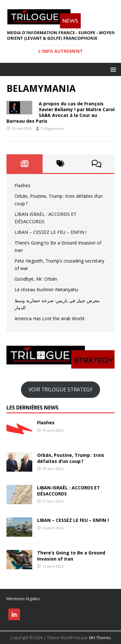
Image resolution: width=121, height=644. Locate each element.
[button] (112, 69)
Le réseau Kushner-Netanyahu (46, 289)
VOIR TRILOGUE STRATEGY (60, 389)
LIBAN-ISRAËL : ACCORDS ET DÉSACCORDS (68, 490)
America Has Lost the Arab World (49, 318)
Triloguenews (52, 128)
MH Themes (100, 637)
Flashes (22, 185)
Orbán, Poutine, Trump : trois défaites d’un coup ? (70, 458)
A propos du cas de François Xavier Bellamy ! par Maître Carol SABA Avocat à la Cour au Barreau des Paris (60, 112)
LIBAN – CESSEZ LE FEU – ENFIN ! (50, 232)
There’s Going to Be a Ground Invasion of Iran (71, 556)
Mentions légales (23, 598)
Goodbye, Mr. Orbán (36, 279)
